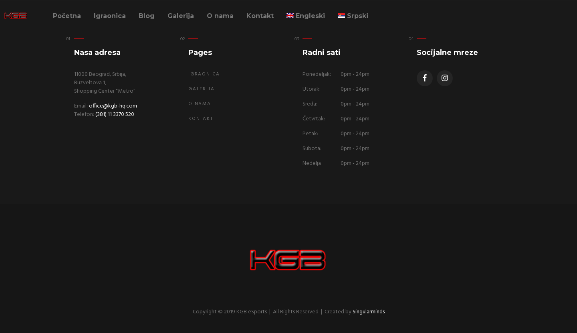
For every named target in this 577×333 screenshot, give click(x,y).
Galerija (180, 16)
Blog (147, 16)
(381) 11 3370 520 (114, 114)
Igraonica (110, 16)
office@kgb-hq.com (113, 106)
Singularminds (369, 312)
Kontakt (260, 16)
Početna (67, 16)
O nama (220, 16)
